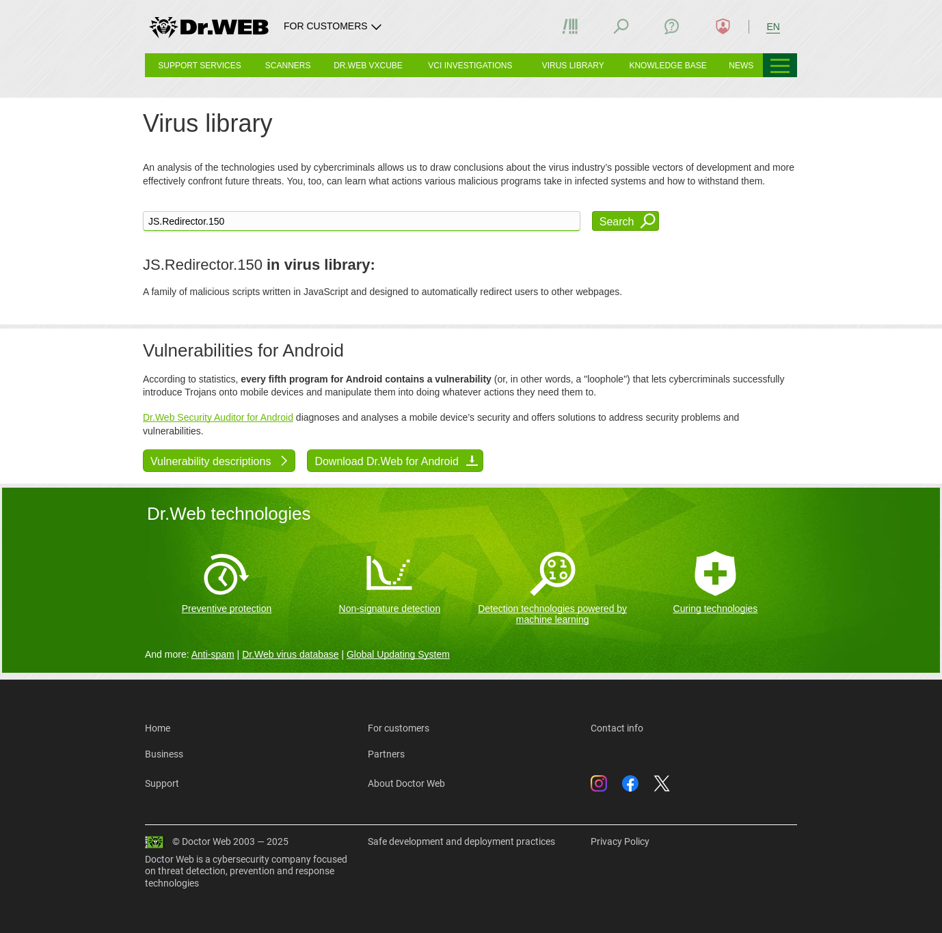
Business (164, 754)
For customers (398, 728)
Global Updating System (398, 654)
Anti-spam (212, 654)
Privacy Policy (620, 841)
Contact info (617, 728)
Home (157, 728)
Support (162, 783)
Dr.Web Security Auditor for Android (218, 417)
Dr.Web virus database (290, 654)
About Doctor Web (406, 783)
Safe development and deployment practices (461, 841)
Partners (386, 754)
